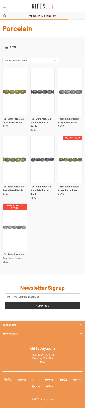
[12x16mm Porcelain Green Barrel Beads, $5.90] (14, 159)
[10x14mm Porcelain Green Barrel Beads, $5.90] (70, 159)
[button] (42, 47)
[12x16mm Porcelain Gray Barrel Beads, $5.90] (70, 92)
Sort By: (8, 60)
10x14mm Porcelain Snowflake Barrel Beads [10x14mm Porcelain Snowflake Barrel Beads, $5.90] (41, 190)
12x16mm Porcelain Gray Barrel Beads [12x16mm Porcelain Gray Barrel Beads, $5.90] (68, 120)
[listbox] (34, 60)
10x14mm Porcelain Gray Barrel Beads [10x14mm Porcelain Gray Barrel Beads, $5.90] (13, 256)
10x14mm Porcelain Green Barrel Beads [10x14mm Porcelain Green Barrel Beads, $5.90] (68, 188)
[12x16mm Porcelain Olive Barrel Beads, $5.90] (14, 92)
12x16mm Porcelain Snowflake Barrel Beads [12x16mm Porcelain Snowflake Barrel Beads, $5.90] (41, 122)
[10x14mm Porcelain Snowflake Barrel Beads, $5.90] (42, 159)
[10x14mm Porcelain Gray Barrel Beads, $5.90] (14, 227)
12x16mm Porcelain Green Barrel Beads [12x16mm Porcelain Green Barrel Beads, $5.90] (13, 188)
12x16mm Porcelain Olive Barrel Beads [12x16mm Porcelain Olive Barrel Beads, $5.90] (13, 120)
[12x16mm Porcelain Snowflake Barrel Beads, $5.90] (42, 92)
